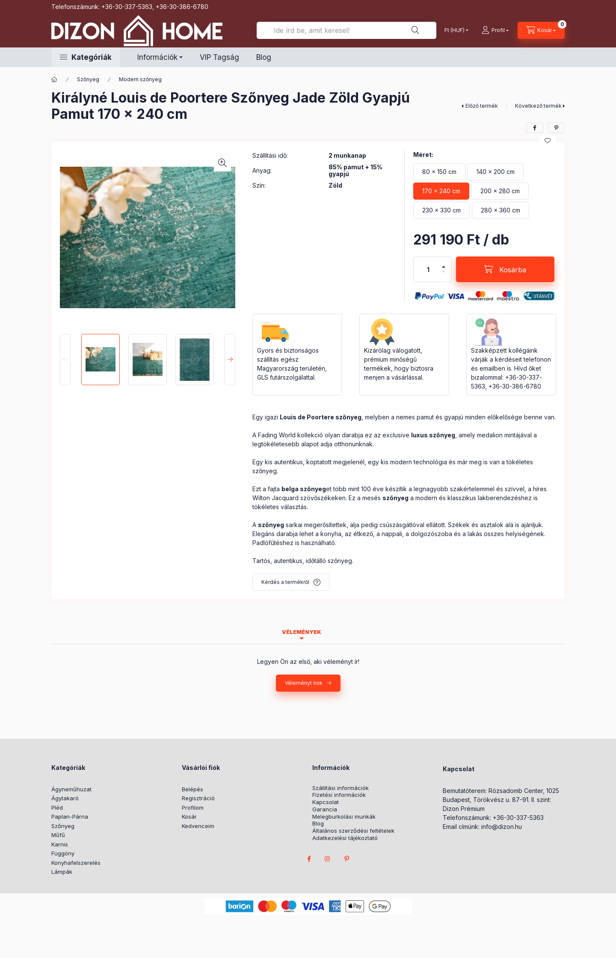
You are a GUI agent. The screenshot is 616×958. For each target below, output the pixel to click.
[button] (85, 57)
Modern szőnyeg (140, 79)
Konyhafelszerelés (76, 862)
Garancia (324, 809)
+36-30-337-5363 (126, 6)
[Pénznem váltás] (454, 30)
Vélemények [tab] (301, 632)
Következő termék (538, 106)
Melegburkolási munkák (344, 817)
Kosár (189, 816)
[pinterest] (556, 128)
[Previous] (65, 359)
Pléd (57, 807)
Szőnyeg (88, 79)
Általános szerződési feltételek (353, 831)
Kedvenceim (198, 825)
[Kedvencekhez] (547, 141)
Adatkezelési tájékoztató (345, 838)
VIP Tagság (219, 57)
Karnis (59, 844)
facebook (308, 858)
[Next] (230, 359)
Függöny (62, 853)
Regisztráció (198, 798)
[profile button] (495, 30)
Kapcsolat (325, 802)
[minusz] (443, 271)
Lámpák (61, 871)
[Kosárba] (505, 269)
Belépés (192, 789)
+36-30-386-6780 (182, 6)
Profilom (193, 807)
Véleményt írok (304, 683)
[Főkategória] (54, 79)
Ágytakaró (65, 798)
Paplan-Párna (69, 816)
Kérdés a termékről (285, 582)
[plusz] (443, 266)
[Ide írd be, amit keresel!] (346, 30)
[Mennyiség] (428, 269)
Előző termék (481, 106)
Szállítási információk (340, 788)
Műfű (58, 834)
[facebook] (534, 128)
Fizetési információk (339, 795)
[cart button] (541, 30)
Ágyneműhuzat (71, 789)
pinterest (346, 858)
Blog (263, 57)
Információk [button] (157, 57)
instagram (327, 858)
